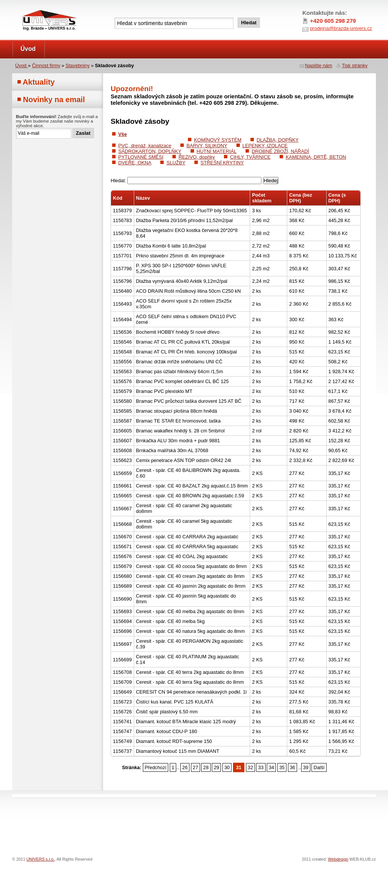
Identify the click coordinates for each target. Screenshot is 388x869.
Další (318, 767)
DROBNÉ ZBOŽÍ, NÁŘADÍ (280, 151)
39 (305, 767)
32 (250, 767)
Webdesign (338, 859)
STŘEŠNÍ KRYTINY (222, 163)
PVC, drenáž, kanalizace (144, 145)
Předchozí (156, 767)
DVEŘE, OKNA (134, 163)
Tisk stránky (355, 65)
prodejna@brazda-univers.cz (341, 28)
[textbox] (173, 23)
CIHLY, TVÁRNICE (250, 157)
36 (292, 767)
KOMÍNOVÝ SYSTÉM (217, 140)
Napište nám (318, 65)
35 (282, 767)
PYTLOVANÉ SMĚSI (140, 157)
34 (271, 767)
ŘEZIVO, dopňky (196, 157)
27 (195, 767)
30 (227, 767)
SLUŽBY (175, 163)
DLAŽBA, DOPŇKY (278, 140)
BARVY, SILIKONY (206, 145)
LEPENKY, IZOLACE (265, 145)
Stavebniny (77, 65)
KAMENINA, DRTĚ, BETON (316, 157)
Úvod (28, 49)
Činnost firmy (46, 65)
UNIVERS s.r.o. (33, 8)
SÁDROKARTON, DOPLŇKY (149, 151)
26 (185, 767)
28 (205, 767)
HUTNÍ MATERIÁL (217, 151)
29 (216, 767)
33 (260, 767)
